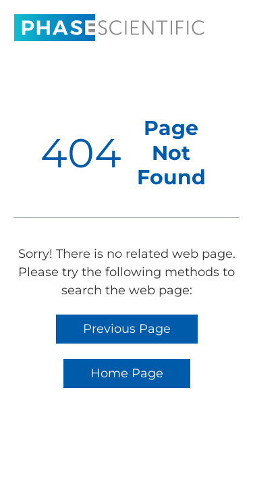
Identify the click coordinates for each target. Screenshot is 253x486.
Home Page (126, 373)
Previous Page (127, 328)
